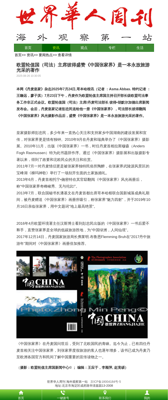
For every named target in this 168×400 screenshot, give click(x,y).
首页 (28, 48)
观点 (84, 48)
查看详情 (65, 55)
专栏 (112, 48)
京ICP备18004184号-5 (105, 381)
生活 (140, 48)
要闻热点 (46, 55)
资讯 (56, 48)
